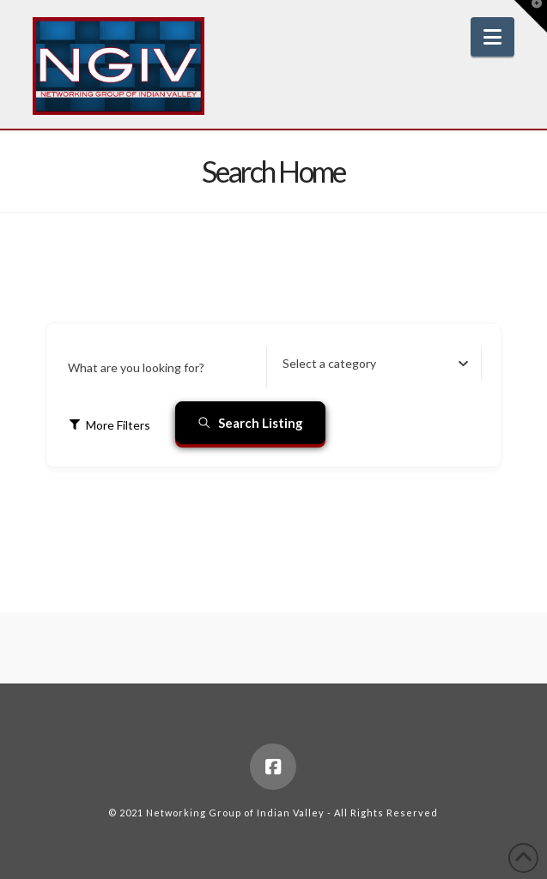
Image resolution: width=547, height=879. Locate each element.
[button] (492, 37)
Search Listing (250, 422)
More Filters (109, 425)
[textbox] (329, 363)
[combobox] (375, 363)
